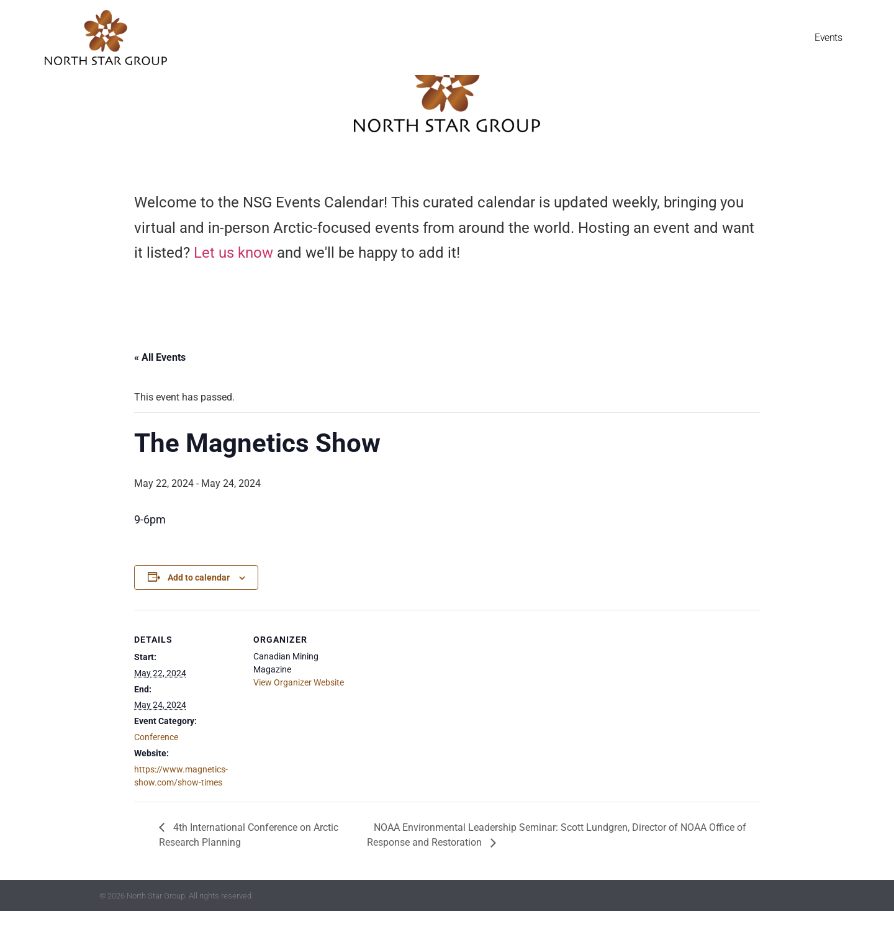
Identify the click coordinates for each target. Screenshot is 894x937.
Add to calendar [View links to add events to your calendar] (199, 603)
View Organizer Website (298, 708)
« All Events (160, 383)
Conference (156, 762)
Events (828, 37)
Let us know (233, 278)
